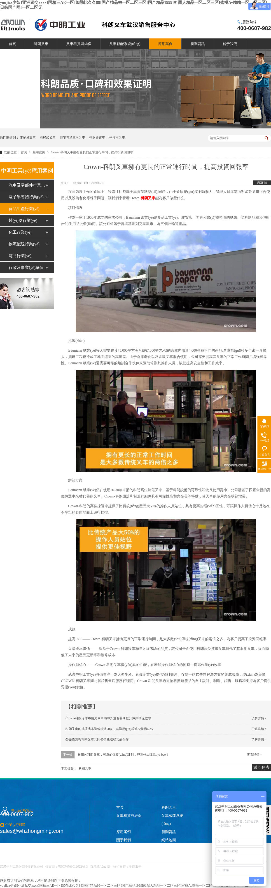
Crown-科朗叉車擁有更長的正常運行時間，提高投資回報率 (92, 152)
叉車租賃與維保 (78, 44)
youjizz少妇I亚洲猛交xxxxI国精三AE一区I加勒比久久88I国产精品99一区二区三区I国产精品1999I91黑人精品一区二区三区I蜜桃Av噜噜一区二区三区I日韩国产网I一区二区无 (127, 885)
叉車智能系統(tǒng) (124, 44)
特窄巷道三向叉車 (72, 137)
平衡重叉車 (117, 137)
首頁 (12, 44)
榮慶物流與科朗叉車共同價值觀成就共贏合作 (97, 739)
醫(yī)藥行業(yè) (23, 220)
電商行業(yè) (20, 255)
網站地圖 (168, 840)
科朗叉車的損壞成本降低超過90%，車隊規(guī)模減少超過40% (109, 729)
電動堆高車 (28, 137)
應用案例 (165, 44)
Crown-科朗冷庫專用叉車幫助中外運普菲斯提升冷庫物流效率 (108, 718)
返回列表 (262, 182)
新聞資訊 (197, 44)
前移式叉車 (48, 137)
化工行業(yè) (20, 232)
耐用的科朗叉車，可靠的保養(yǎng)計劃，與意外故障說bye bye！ (123, 754)
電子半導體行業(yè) (26, 197)
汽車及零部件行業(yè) (27, 185)
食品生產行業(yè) (24, 208)
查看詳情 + (254, 754)
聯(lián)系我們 (20, 55)
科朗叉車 (41, 44)
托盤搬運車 (97, 137)
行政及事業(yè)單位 (26, 267)
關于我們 (230, 44)
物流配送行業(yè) (24, 244)
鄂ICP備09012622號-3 (73, 866)
